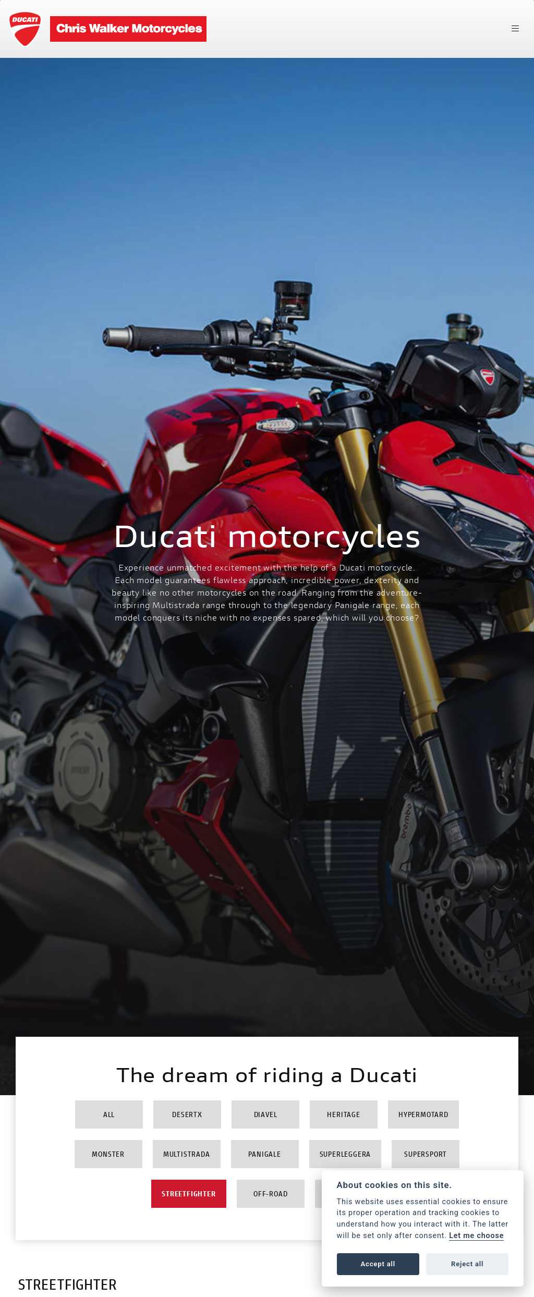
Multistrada (186, 1154)
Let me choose (476, 1235)
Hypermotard (423, 1114)
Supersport (425, 1154)
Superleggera (345, 1154)
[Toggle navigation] (515, 28)
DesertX (187, 1114)
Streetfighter (188, 1193)
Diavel (265, 1114)
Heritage (343, 1114)
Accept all (378, 1264)
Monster (108, 1154)
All (109, 1114)
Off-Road (270, 1193)
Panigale (264, 1154)
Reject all (467, 1264)
